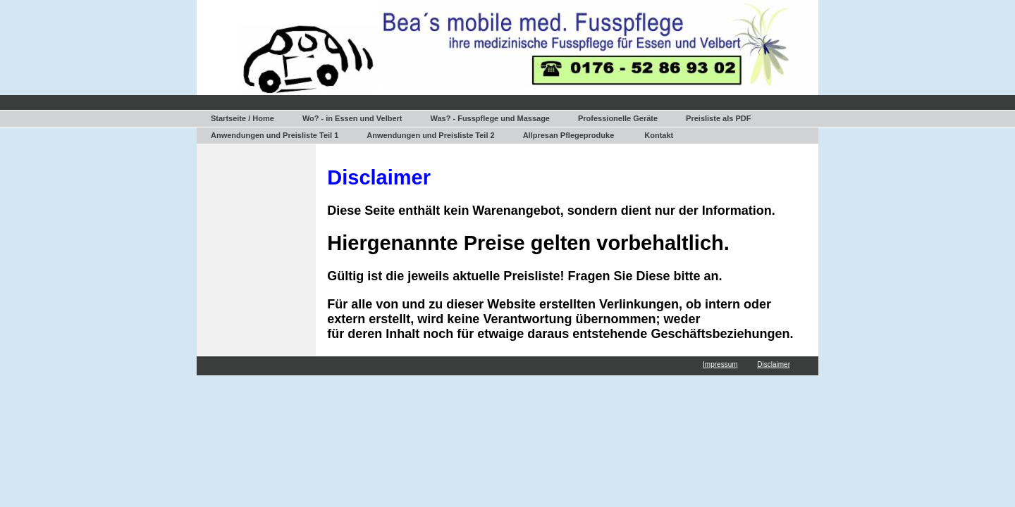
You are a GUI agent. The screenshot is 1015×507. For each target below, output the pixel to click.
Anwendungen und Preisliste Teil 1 (274, 135)
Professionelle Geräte (618, 118)
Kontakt (658, 135)
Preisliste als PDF (718, 118)
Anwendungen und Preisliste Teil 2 (430, 135)
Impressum (720, 364)
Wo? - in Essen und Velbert (352, 118)
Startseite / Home (242, 118)
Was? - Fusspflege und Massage (490, 118)
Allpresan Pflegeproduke (569, 135)
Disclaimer (773, 364)
